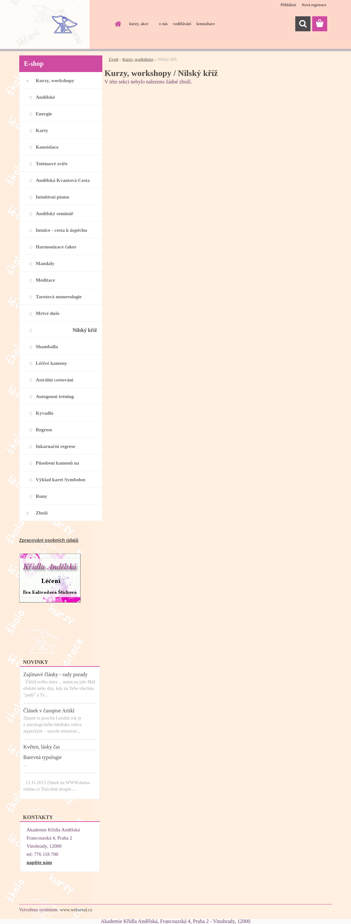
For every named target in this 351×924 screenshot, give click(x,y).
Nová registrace (314, 5)
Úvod (113, 59)
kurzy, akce (139, 23)
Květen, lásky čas (41, 747)
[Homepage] (117, 23)
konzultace (206, 23)
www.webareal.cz (76, 909)
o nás (163, 23)
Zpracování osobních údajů (49, 540)
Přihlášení (288, 5)
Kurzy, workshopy (138, 59)
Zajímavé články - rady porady (55, 674)
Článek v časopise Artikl (49, 710)
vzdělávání (182, 23)
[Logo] (64, 24)
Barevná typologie (42, 757)
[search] (302, 23)
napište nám (39, 862)
